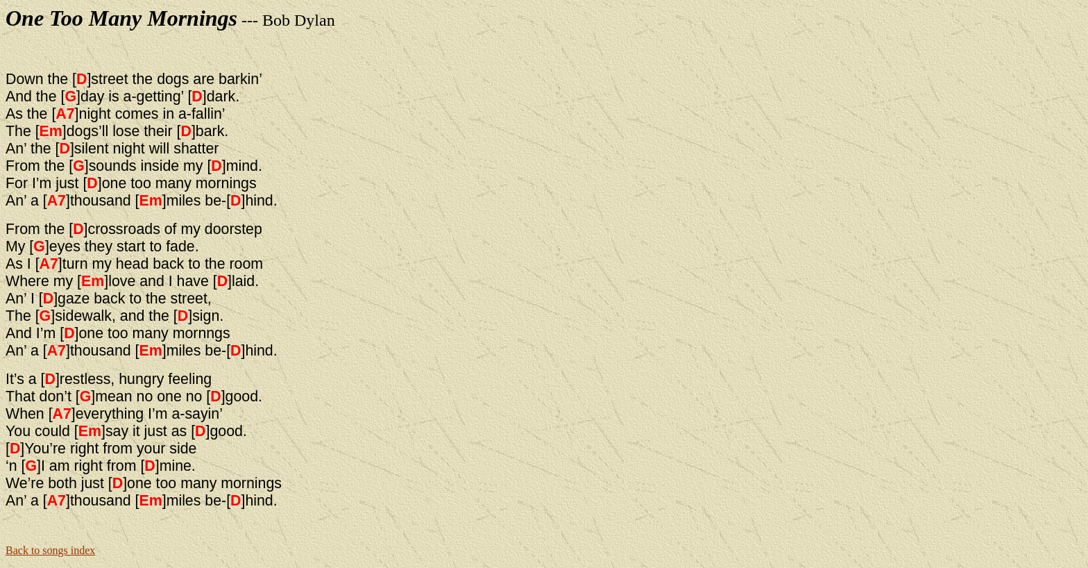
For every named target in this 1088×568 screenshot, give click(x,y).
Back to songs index (50, 550)
